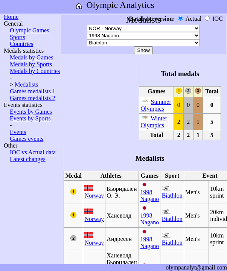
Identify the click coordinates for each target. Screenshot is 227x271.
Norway (94, 195)
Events (18, 132)
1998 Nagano (149, 195)
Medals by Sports (31, 64)
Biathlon (172, 195)
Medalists (26, 84)
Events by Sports (30, 118)
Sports (17, 37)
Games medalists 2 (32, 98)
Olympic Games (29, 30)
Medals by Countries (35, 71)
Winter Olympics (154, 121)
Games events (26, 139)
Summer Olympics (156, 105)
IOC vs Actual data (33, 152)
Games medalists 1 (32, 91)
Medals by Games (31, 57)
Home (11, 17)
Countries (21, 44)
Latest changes (28, 159)
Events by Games (31, 111)
